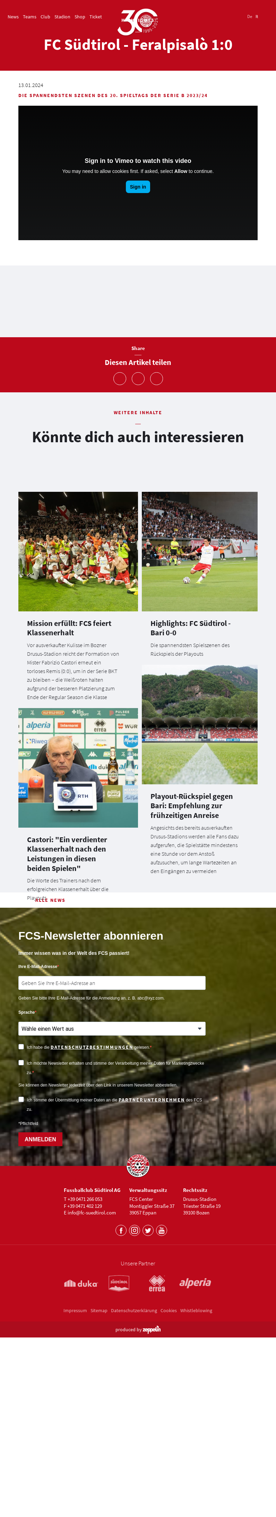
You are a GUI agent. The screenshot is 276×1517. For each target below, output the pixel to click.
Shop (80, 17)
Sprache (26, 1208)
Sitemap (98, 1506)
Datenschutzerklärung (134, 1506)
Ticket (95, 17)
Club (45, 17)
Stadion (62, 17)
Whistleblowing (196, 1506)
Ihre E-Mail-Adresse (37, 1162)
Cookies (169, 1506)
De (249, 16)
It (257, 16)
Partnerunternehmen (152, 1296)
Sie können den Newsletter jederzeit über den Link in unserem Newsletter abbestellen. (98, 1281)
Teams (29, 17)
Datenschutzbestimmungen (92, 1243)
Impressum (75, 1506)
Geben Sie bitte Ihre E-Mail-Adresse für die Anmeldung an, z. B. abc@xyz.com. (91, 1194)
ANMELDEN (40, 1336)
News (13, 17)
